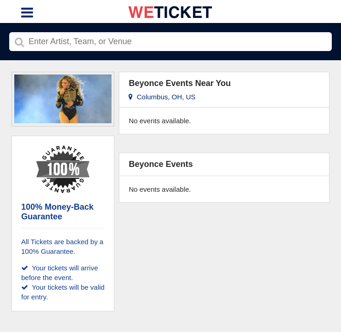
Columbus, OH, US (162, 97)
